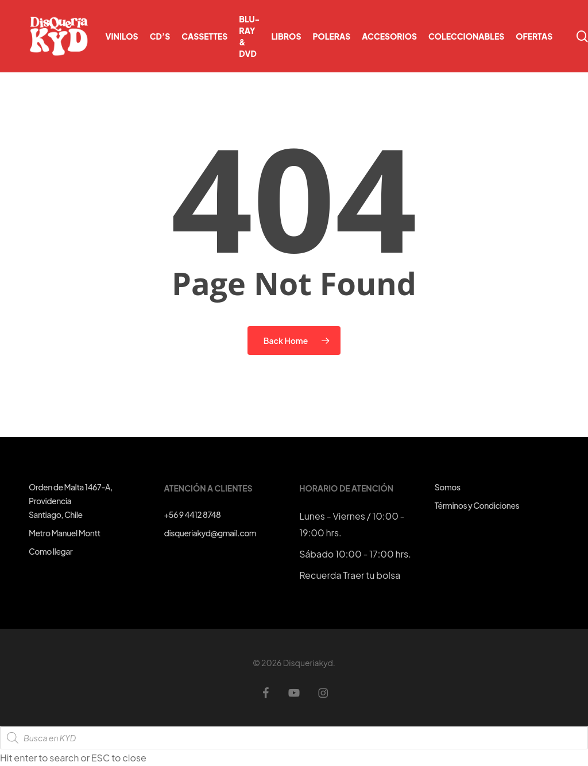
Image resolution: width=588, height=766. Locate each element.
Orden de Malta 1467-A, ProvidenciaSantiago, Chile (71, 501)
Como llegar (50, 551)
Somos (448, 487)
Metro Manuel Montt (64, 533)
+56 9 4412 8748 (192, 514)
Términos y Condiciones (477, 505)
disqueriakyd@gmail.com (210, 533)
